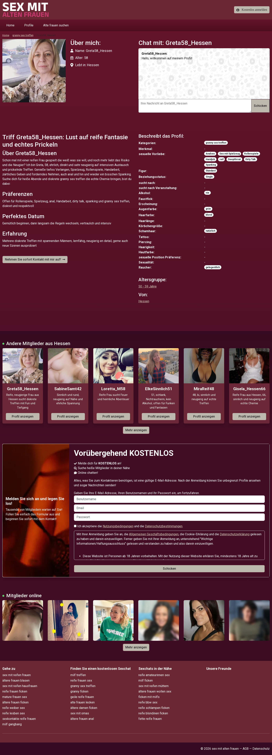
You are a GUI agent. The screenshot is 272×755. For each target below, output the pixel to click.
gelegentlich (213, 267)
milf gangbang (12, 724)
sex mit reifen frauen (16, 675)
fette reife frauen (150, 719)
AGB (246, 749)
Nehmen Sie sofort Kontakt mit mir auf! (35, 259)
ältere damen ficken (83, 708)
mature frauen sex (14, 697)
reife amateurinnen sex (154, 675)
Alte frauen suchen (56, 25)
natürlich (210, 230)
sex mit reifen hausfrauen (19, 686)
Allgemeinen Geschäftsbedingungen (154, 534)
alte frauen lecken (82, 702)
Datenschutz (261, 749)
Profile (28, 25)
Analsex (210, 153)
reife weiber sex (13, 708)
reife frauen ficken (14, 691)
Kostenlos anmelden (251, 10)
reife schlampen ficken (154, 708)
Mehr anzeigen (136, 430)
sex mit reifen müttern (153, 686)
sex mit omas (79, 713)
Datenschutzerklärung (235, 534)
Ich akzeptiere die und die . (128, 526)
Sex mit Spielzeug (229, 153)
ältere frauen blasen (16, 680)
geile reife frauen (82, 697)
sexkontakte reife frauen (19, 719)
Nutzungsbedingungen (118, 526)
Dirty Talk (250, 159)
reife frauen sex (81, 680)
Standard (210, 170)
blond (209, 214)
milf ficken (145, 680)
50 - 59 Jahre (147, 286)
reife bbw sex (147, 702)
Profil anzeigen (22, 416)
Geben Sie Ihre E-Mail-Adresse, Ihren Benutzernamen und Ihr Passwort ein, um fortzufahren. (169, 497)
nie (207, 192)
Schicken (260, 106)
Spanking (211, 164)
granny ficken (79, 691)
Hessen (143, 301)
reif (222, 159)
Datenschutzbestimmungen (163, 526)
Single (209, 176)
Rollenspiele (251, 153)
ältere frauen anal (82, 719)
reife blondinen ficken (153, 713)
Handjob (210, 159)
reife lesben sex (13, 713)
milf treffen (78, 675)
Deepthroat (234, 159)
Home (10, 25)
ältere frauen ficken (15, 702)
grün (208, 208)
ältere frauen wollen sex (154, 691)
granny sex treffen (22, 35)
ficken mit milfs (149, 697)
